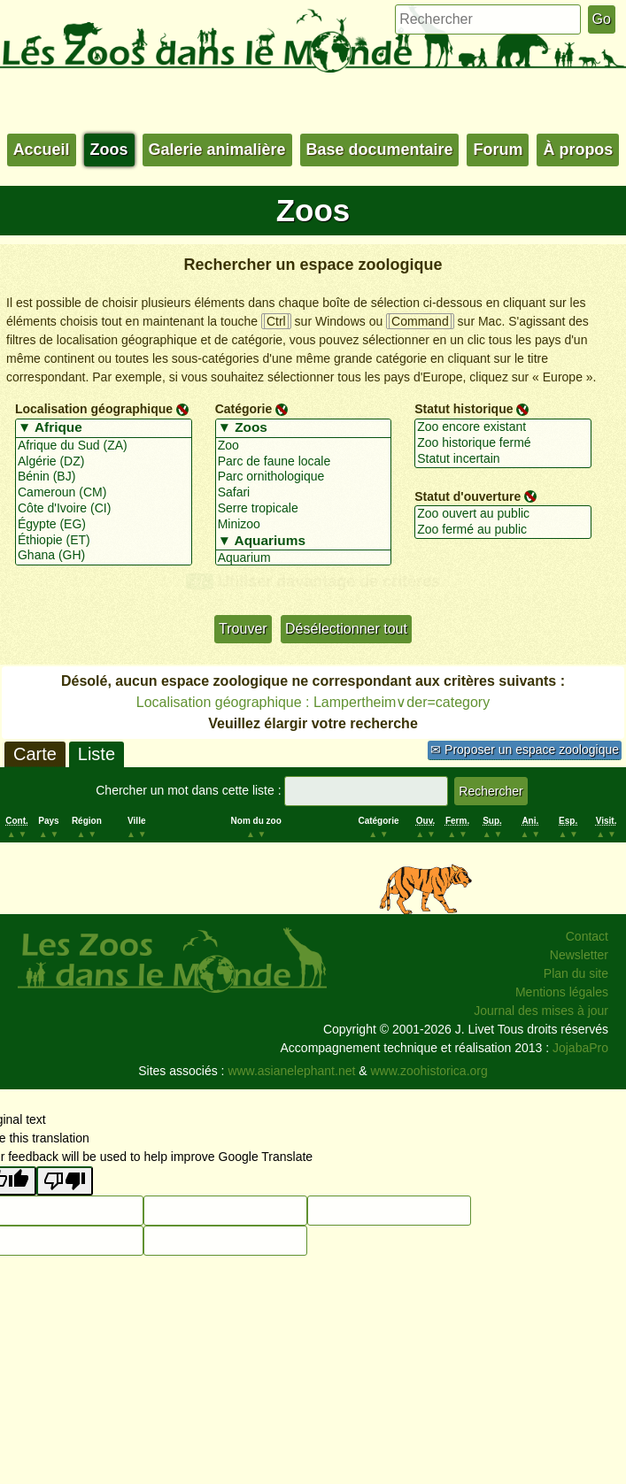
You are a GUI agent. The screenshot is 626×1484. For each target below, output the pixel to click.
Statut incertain (503, 459)
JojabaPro (580, 1048)
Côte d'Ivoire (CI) (103, 509)
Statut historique (463, 409)
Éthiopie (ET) (103, 541)
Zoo (303, 446)
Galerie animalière (217, 149)
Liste (96, 754)
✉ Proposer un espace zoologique (524, 749)
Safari (303, 493)
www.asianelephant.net (291, 1071)
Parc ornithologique (303, 477)
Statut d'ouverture (467, 495)
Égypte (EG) (103, 525)
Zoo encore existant (503, 427)
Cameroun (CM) (103, 493)
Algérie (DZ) (103, 462)
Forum (497, 149)
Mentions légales (561, 992)
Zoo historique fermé (503, 443)
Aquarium (303, 558)
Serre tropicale (303, 509)
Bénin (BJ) (103, 477)
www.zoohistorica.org (429, 1071)
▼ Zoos (303, 428)
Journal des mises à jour (541, 1010)
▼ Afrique (103, 428)
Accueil (41, 149)
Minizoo (303, 525)
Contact (587, 936)
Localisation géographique (94, 409)
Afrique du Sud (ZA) (103, 446)
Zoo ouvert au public (503, 514)
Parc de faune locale (303, 462)
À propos (578, 149)
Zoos (109, 149)
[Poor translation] (64, 1181)
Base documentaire (379, 149)
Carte (35, 754)
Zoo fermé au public (503, 530)
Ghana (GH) (103, 556)
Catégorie (244, 409)
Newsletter (579, 955)
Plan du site (576, 973)
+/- (199, 581)
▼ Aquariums (303, 541)
